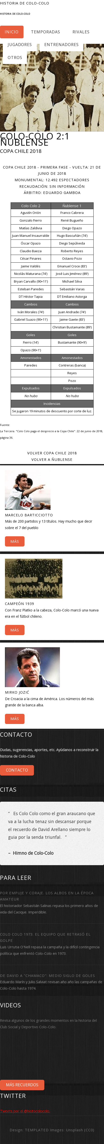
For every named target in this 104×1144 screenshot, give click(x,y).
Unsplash (74, 1129)
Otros (15, 57)
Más (14, 541)
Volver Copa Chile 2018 (52, 452)
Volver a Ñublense (52, 459)
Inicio (12, 32)
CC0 (89, 1129)
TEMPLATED (37, 1129)
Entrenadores (61, 44)
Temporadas (45, 32)
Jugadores (20, 44)
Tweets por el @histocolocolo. (25, 1110)
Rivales (81, 32)
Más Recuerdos (22, 1084)
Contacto (17, 770)
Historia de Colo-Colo (15, 13)
